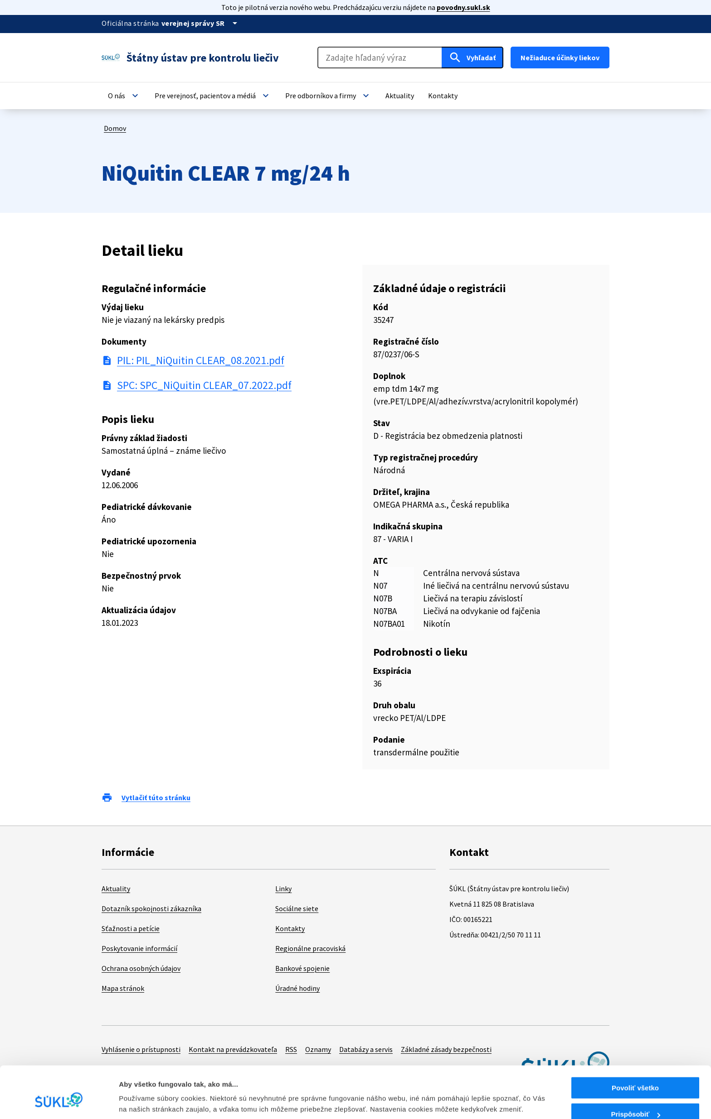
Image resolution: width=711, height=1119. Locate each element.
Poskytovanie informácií (139, 948)
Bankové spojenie (302, 968)
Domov (115, 128)
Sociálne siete (296, 908)
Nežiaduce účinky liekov (560, 57)
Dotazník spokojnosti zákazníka (151, 908)
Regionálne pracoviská (310, 948)
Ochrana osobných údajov (141, 968)
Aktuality (116, 888)
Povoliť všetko (635, 1043)
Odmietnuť (635, 1096)
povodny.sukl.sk (463, 7)
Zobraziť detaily (144, 1090)
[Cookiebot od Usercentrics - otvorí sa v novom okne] (58, 1101)
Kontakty (290, 928)
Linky (283, 888)
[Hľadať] (472, 57)
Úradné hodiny (297, 988)
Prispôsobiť (635, 1070)
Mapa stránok (123, 988)
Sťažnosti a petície (131, 928)
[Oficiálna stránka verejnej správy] (200, 23)
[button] (124, 96)
